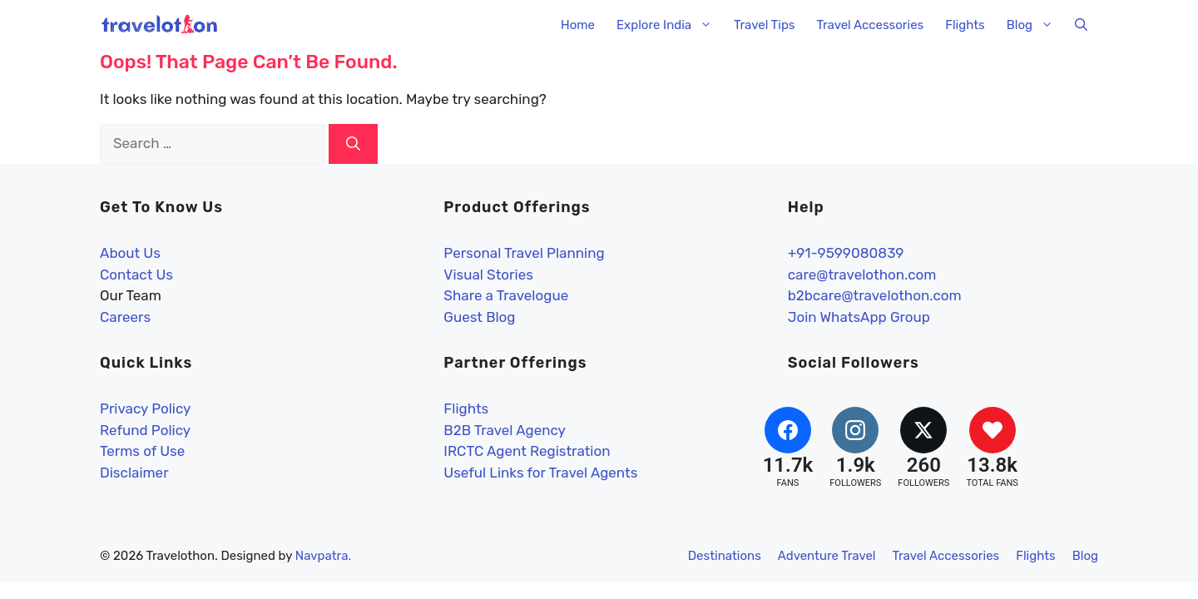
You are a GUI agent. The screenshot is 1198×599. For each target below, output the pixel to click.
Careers (125, 317)
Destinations (724, 555)
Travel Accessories (869, 24)
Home (578, 24)
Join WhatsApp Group (859, 317)
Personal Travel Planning (523, 253)
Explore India (669, 25)
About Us (130, 253)
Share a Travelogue (505, 295)
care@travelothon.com (862, 274)
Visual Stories (488, 274)
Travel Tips (764, 24)
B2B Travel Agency (504, 430)
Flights (965, 24)
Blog (1035, 25)
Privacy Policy (145, 408)
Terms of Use (142, 451)
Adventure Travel (827, 555)
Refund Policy (145, 430)
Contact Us (136, 274)
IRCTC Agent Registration (526, 451)
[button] (1081, 25)
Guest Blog (479, 317)
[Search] (353, 144)
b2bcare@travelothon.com (875, 295)
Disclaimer (134, 472)
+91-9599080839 (846, 253)
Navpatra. (323, 555)
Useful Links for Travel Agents (540, 472)
